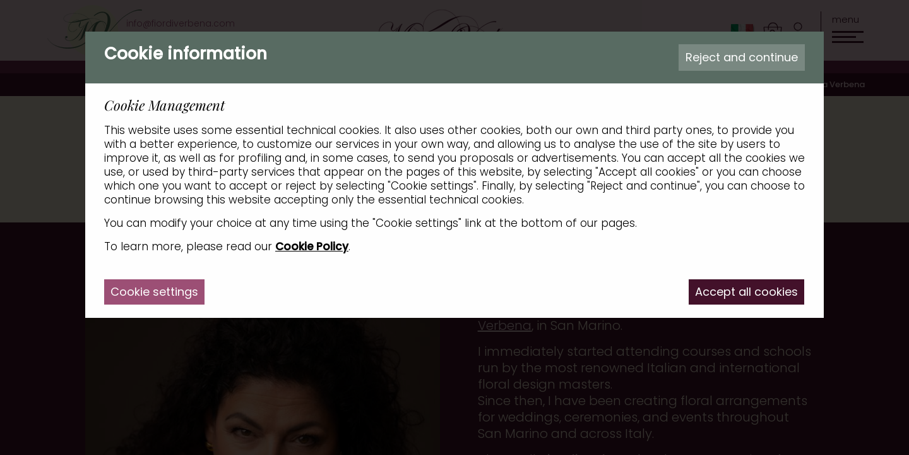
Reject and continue (742, 57)
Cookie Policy (311, 246)
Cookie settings (154, 292)
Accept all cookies (746, 292)
